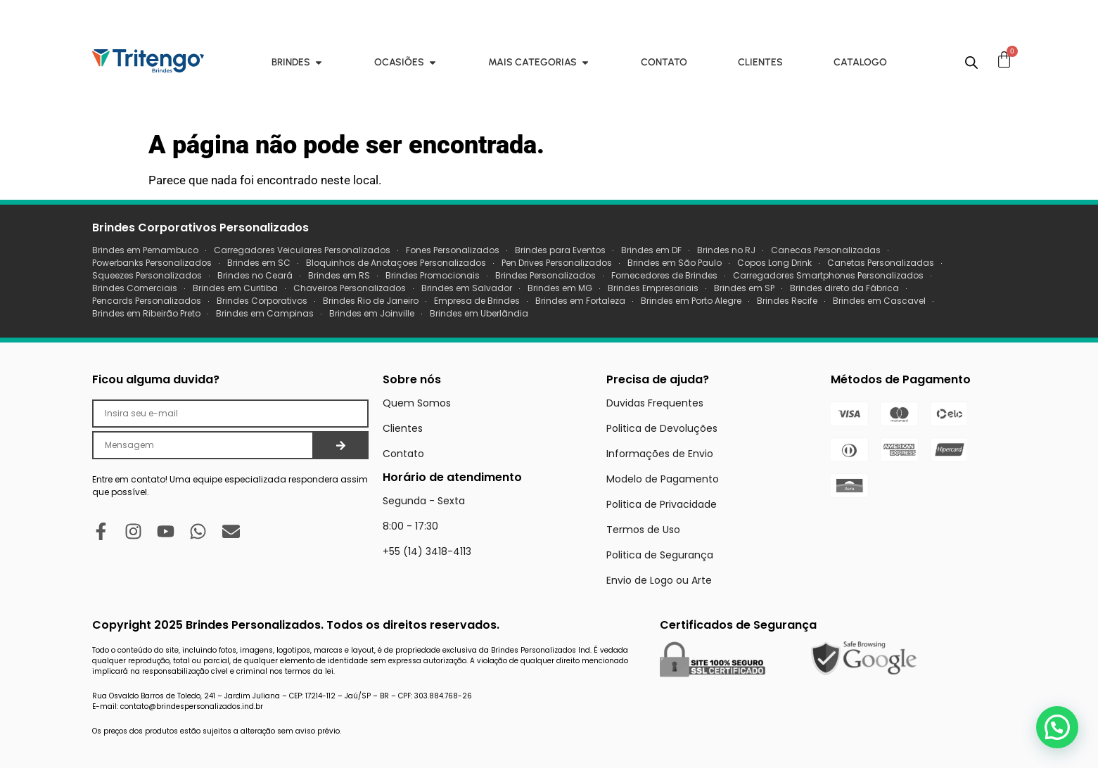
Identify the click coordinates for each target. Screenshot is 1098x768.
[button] (1057, 727)
